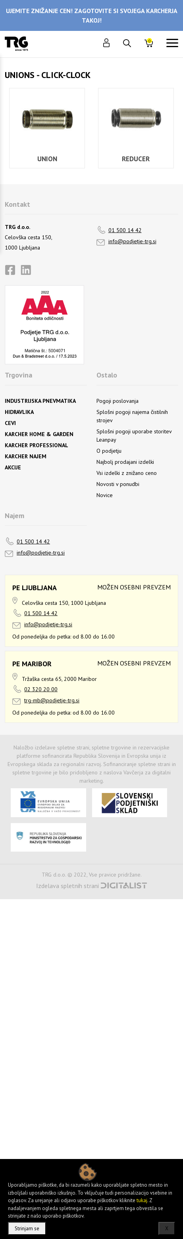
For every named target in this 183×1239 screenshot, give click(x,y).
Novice (104, 495)
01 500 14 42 (125, 230)
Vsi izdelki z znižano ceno (126, 473)
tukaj (142, 1200)
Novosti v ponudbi (117, 484)
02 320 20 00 (41, 689)
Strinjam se (27, 1228)
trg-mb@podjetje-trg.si (51, 700)
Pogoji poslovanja (117, 400)
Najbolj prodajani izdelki (125, 461)
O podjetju (108, 450)
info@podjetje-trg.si (132, 241)
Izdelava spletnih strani (67, 886)
